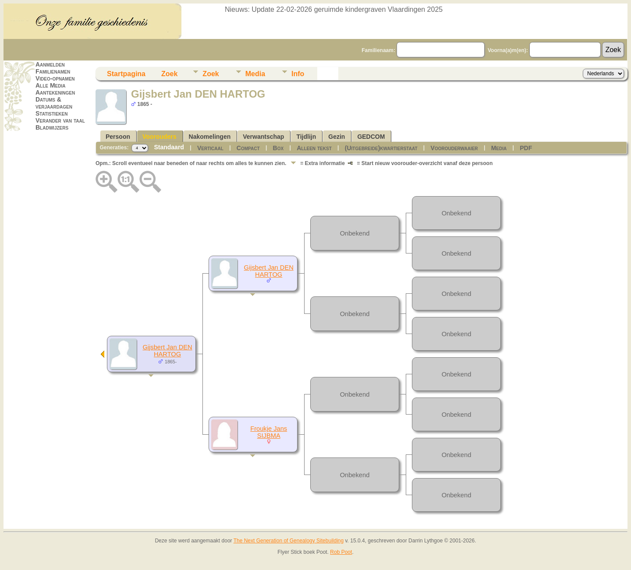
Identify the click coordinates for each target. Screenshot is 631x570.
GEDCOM (371, 136)
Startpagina (126, 73)
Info (297, 73)
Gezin (336, 136)
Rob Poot (341, 552)
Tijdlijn (306, 136)
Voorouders (159, 136)
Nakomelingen (210, 136)
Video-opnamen (55, 78)
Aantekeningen (55, 92)
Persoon (118, 136)
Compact (248, 147)
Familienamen (52, 71)
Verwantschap (263, 136)
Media (255, 73)
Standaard (169, 147)
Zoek (169, 73)
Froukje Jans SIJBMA (268, 432)
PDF (526, 147)
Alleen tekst (314, 147)
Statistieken (51, 113)
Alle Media (50, 85)
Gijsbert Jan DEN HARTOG (167, 351)
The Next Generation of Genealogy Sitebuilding (289, 541)
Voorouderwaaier (454, 147)
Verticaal (210, 147)
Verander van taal (60, 120)
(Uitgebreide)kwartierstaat (381, 147)
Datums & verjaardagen (53, 103)
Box (278, 147)
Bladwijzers (51, 127)
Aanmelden (50, 64)
